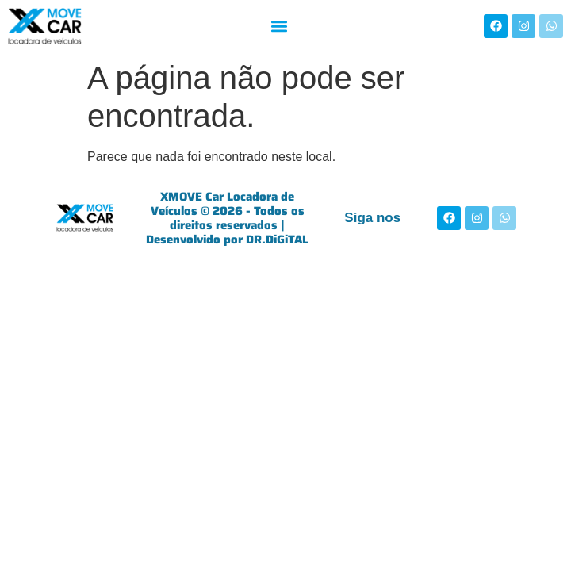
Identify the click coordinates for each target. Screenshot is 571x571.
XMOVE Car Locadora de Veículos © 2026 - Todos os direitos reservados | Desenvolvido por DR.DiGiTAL (227, 218)
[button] (279, 26)
